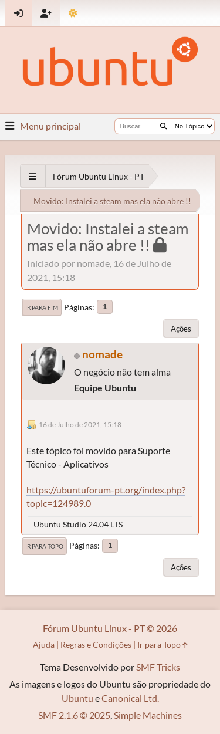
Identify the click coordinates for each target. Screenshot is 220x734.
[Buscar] (163, 126)
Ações (181, 328)
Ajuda (44, 645)
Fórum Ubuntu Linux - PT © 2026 (110, 628)
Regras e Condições (95, 645)
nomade (102, 354)
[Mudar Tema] (73, 13)
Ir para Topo (44, 546)
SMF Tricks (158, 666)
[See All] (32, 176)
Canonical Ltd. (130, 697)
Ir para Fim (41, 307)
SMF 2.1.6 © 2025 (74, 715)
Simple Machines (148, 715)
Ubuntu (77, 697)
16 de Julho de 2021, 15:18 (80, 424)
